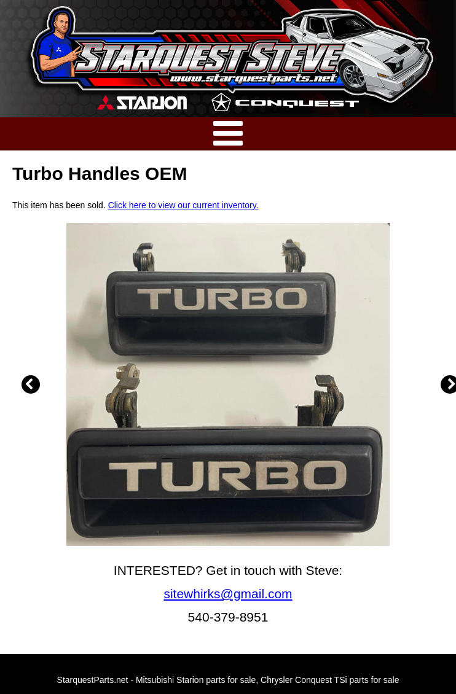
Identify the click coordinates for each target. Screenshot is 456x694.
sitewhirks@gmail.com (227, 594)
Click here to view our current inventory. (183, 205)
